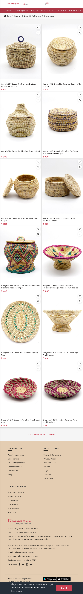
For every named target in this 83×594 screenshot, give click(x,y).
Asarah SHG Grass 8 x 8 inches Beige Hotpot (20, 151)
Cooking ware (22, 10)
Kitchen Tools (47, 10)
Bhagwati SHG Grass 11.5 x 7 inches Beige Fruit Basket (60, 354)
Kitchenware (13, 508)
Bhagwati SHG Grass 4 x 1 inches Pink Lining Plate (20, 421)
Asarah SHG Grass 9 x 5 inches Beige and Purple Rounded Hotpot (60, 152)
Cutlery (34, 10)
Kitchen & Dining (22, 16)
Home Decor (13, 504)
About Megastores (16, 455)
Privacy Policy (50, 459)
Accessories (13, 500)
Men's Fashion (14, 496)
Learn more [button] (16, 591)
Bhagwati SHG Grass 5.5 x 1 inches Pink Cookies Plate (60, 421)
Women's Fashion (16, 492)
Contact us (13, 471)
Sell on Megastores (16, 463)
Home (9, 16)
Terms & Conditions (52, 455)
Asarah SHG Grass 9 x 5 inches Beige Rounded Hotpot (59, 219)
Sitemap (47, 474)
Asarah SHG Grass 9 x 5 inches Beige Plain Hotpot (19, 219)
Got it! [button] (64, 588)
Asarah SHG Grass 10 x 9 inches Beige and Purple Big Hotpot (19, 85)
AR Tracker (48, 478)
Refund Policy (50, 463)
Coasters (8, 10)
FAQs (46, 471)
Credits (47, 467)
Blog (10, 474)
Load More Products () (41, 434)
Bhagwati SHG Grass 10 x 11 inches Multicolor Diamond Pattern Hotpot (20, 286)
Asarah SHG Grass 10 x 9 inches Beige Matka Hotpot (62, 85)
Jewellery (12, 512)
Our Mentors (13, 459)
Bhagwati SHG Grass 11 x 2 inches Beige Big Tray (19, 354)
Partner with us (15, 467)
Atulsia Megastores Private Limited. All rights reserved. (20, 581)
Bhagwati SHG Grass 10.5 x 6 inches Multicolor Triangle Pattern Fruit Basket (60, 286)
